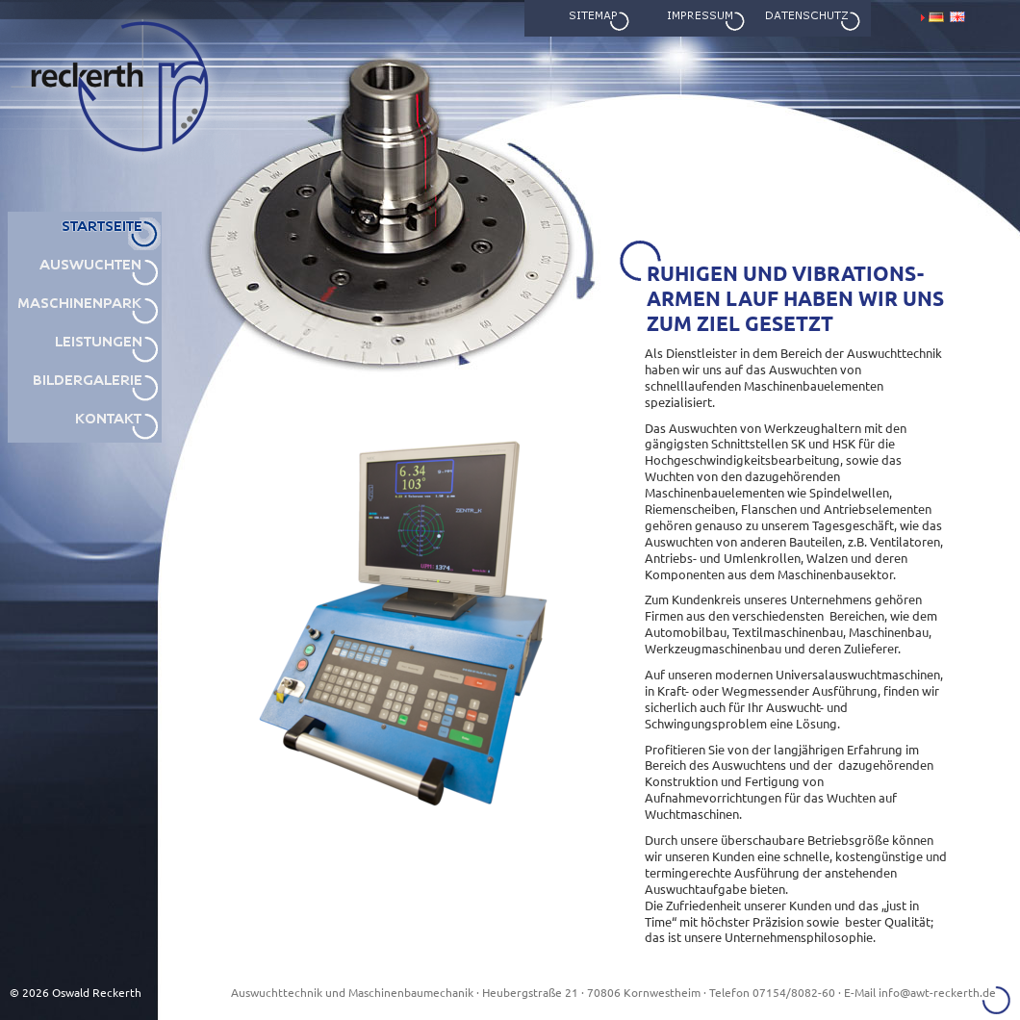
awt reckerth (66, 202)
